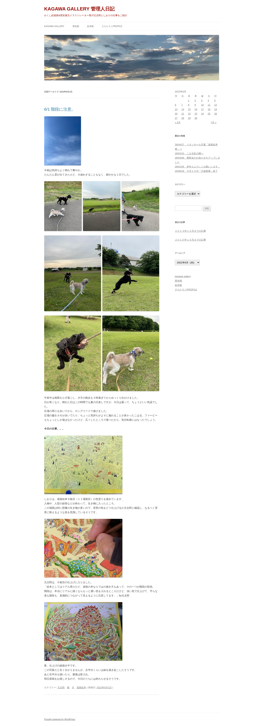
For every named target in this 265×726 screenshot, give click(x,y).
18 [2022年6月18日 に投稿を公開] (209, 109)
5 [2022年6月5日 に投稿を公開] (214, 100)
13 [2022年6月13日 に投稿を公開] (176, 109)
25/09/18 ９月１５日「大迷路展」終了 (196, 171)
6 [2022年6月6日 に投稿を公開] (175, 104)
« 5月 (178, 122)
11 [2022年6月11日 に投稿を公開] (209, 104)
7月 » (213, 122)
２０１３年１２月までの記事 (190, 231)
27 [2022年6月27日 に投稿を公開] (176, 118)
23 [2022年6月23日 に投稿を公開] (196, 113)
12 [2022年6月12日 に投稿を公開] (215, 104)
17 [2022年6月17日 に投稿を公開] (202, 109)
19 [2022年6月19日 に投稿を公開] (215, 109)
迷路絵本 (81, 687)
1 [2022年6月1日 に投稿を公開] (188, 100)
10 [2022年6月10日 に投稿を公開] (202, 104)
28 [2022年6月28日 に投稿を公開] (182, 118)
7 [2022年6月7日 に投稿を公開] (182, 104)
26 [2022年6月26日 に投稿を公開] (215, 113)
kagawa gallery (54, 26)
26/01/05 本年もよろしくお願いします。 (197, 166)
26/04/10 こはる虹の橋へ (189, 153)
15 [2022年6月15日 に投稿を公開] (189, 109)
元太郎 (61, 687)
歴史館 (76, 26)
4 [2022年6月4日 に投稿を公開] (208, 100)
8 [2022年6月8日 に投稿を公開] (188, 104)
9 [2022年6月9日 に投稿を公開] (195, 104)
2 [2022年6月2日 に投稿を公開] (195, 100)
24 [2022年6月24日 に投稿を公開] (202, 113)
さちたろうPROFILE (112, 26)
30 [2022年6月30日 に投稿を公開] (196, 118)
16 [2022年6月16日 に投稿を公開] (196, 109)
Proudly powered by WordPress (59, 719)
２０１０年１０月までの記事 (190, 239)
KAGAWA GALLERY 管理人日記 (79, 9)
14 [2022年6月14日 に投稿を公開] (182, 109)
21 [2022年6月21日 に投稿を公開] (182, 113)
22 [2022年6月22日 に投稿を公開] (189, 113)
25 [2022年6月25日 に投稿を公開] (209, 113)
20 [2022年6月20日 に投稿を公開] (176, 113)
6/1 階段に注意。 (59, 109)
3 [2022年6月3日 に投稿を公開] (201, 100)
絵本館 (90, 26)
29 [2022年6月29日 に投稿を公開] (189, 118)
